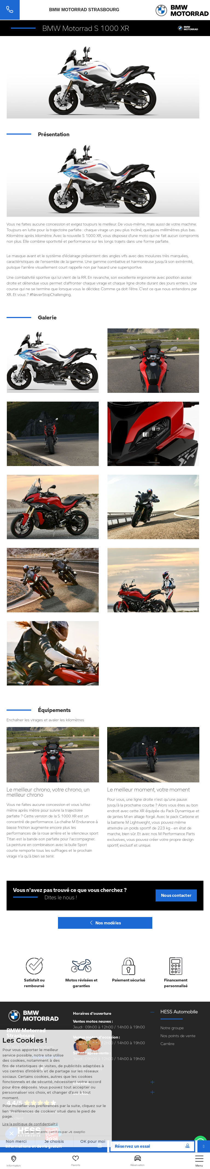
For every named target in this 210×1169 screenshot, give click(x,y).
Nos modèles (105, 923)
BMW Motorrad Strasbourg (84, 10)
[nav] (199, 1161)
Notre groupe (172, 1028)
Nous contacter (176, 895)
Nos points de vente (178, 1036)
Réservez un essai (152, 1146)
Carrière (167, 1043)
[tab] (113, 1013)
